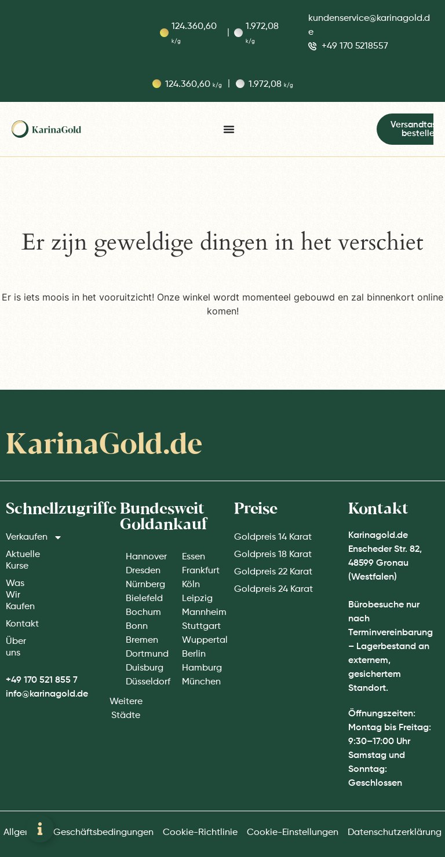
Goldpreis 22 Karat (273, 572)
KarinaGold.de (104, 445)
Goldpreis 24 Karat (273, 589)
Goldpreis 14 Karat (273, 537)
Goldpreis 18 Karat (273, 554)
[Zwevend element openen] (40, 829)
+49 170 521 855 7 (42, 680)
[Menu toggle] (229, 129)
